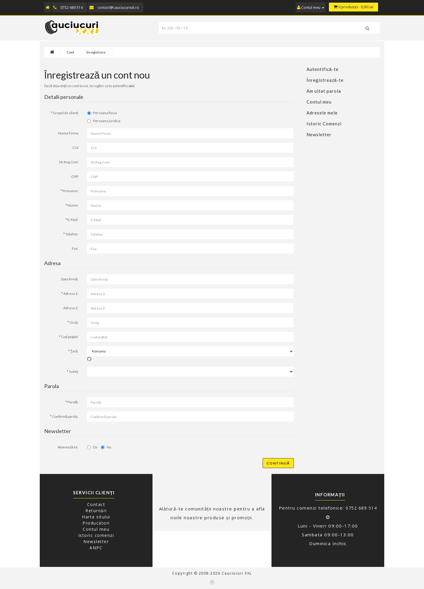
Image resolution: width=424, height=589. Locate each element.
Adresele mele (322, 112)
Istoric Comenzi (324, 123)
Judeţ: (73, 371)
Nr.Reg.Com (68, 162)
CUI (75, 147)
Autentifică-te (323, 69)
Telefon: (71, 234)
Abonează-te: (68, 447)
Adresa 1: (70, 293)
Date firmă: (70, 279)
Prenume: (70, 191)
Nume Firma (68, 133)
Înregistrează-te (325, 80)
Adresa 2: (70, 308)
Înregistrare (96, 52)
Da (92, 447)
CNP (74, 176)
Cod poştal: (69, 337)
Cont (70, 52)
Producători (96, 523)
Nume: (72, 205)
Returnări (96, 510)
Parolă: (73, 402)
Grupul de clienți (65, 113)
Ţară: (74, 351)
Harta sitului (96, 517)
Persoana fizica (102, 113)
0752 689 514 (71, 7)
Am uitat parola (324, 91)
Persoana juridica (103, 121)
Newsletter (319, 134)
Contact (96, 504)
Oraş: (73, 322)
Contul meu (319, 101)
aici (131, 86)
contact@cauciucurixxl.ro (118, 7)
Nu (106, 447)
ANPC (96, 547)
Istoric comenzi (96, 535)
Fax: (75, 248)
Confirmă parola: (65, 416)
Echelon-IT (212, 582)
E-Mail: (72, 219)
